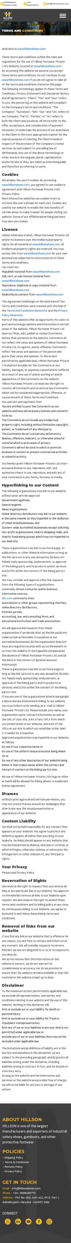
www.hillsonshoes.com (31, 49)
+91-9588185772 (32, 3)
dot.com (7, 598)
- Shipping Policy (12, 1158)
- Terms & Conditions (15, 1162)
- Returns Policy (12, 1167)
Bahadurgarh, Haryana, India (10, 3)
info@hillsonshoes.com (58, 4)
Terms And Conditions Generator (27, 311)
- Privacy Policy (12, 1171)
